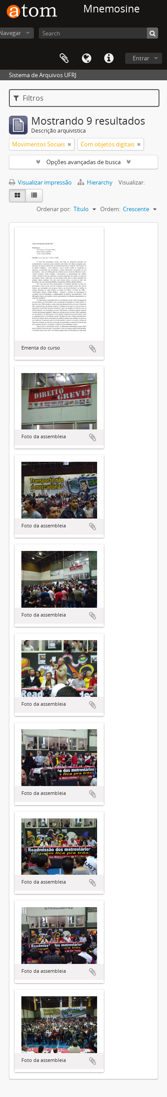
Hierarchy (95, 182)
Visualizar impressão (40, 182)
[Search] (98, 33)
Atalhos (109, 58)
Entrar (141, 58)
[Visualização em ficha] (17, 195)
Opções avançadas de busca (83, 162)
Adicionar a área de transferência (92, 348)
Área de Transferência (64, 58)
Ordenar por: (54, 209)
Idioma (86, 58)
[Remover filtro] (69, 144)
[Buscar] (152, 33)
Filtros (28, 98)
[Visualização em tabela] (34, 195)
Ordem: (110, 209)
